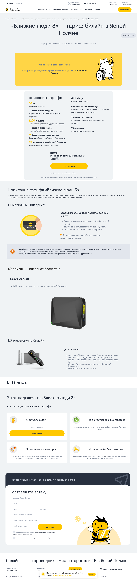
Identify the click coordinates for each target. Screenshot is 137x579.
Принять (91, 574)
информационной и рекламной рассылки (43, 538)
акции (97, 9)
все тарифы (44, 10)
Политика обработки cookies (62, 575)
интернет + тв (76, 9)
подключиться (49, 527)
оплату (106, 456)
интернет (88, 9)
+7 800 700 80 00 (127, 4)
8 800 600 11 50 (113, 4)
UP (93, 43)
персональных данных (41, 532)
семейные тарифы (60, 9)
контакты (104, 577)
